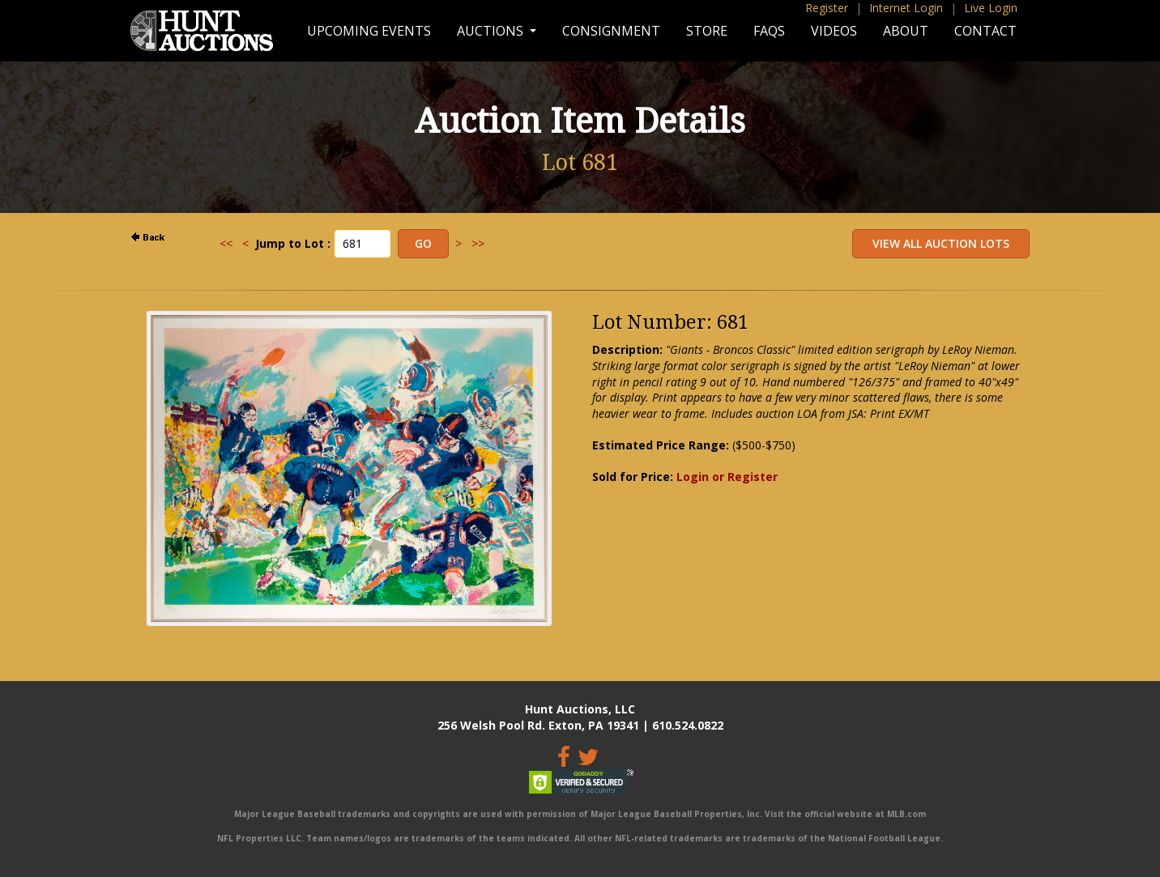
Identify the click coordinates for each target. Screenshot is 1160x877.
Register (826, 7)
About (905, 31)
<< (226, 243)
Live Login (990, 7)
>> (477, 243)
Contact (985, 31)
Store (706, 31)
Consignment (611, 31)
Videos (834, 31)
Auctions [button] (492, 31)
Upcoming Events (369, 31)
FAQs (769, 31)
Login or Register (727, 476)
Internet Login (906, 7)
